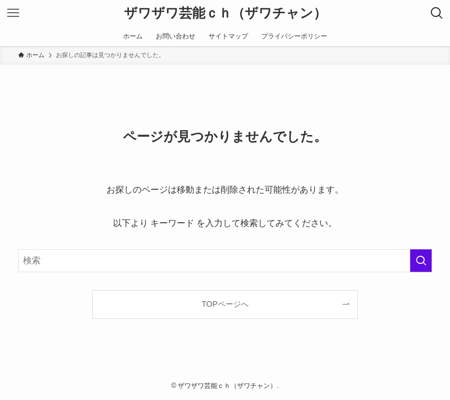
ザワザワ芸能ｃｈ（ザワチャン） (225, 13)
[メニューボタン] (13, 13)
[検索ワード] (225, 260)
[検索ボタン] (437, 13)
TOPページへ (224, 304)
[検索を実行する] (421, 260)
